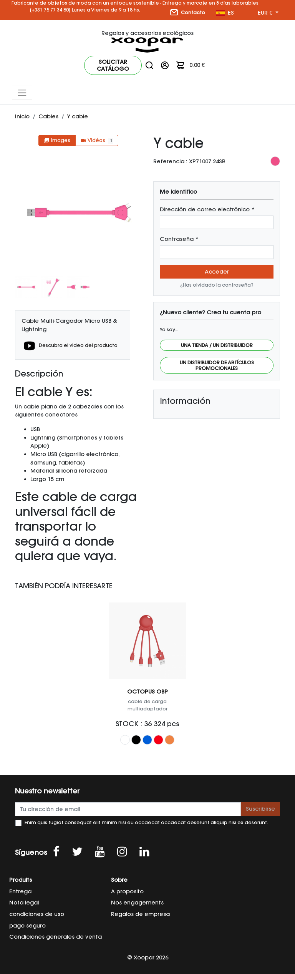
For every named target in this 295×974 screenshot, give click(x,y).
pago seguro (27, 925)
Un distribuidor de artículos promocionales (217, 365)
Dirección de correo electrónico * (207, 209)
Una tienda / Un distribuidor (217, 345)
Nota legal (24, 902)
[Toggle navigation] (22, 93)
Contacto (187, 12)
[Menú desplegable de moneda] (268, 13)
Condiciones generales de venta (55, 936)
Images (56, 140)
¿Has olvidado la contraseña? (217, 285)
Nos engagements (137, 902)
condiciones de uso (36, 914)
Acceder (217, 271)
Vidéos (96, 140)
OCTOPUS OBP (147, 691)
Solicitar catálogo (113, 65)
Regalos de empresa (140, 914)
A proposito (127, 891)
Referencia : (170, 161)
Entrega (20, 891)
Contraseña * (179, 239)
